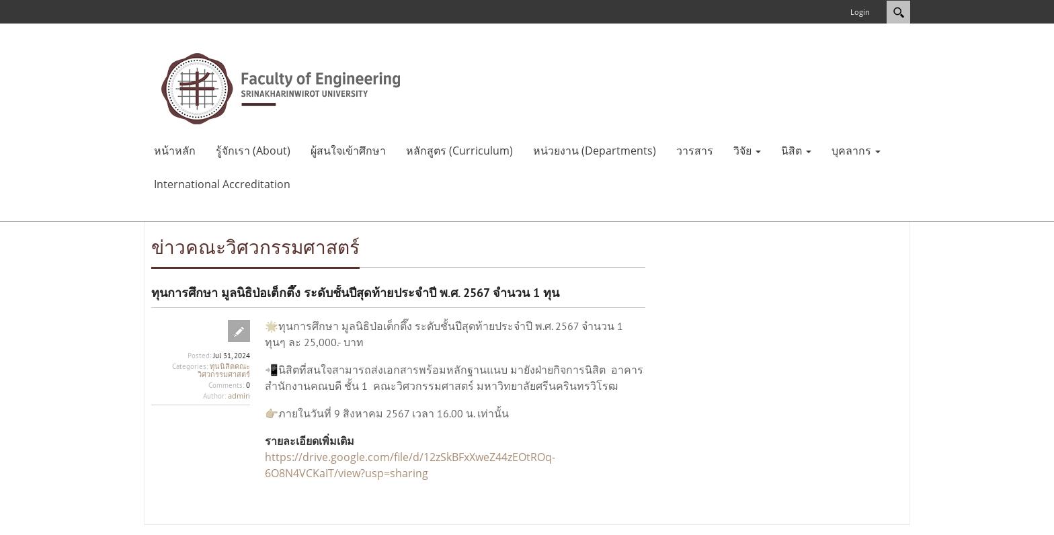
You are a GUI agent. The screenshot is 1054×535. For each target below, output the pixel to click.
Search (898, 12)
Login (860, 12)
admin (239, 395)
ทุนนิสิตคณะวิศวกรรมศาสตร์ (224, 370)
